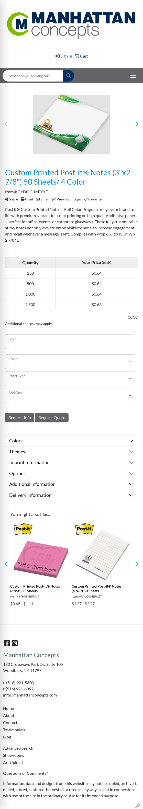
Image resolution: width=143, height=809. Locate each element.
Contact (10, 722)
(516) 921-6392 (20, 688)
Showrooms (13, 755)
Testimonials (14, 729)
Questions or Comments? (25, 773)
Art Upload (13, 762)
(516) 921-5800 (20, 682)
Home (8, 708)
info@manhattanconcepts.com (30, 694)
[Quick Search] (33, 76)
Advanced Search (18, 748)
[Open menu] (133, 76)
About (8, 715)
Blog (7, 736)
